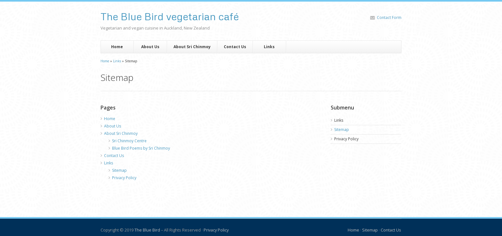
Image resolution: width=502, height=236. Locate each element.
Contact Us (235, 46)
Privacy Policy (124, 177)
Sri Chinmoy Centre (129, 141)
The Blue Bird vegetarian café (170, 16)
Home (117, 46)
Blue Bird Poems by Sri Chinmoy (141, 148)
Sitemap (119, 170)
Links (269, 46)
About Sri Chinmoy (192, 46)
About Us (150, 46)
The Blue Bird (147, 230)
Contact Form (389, 17)
